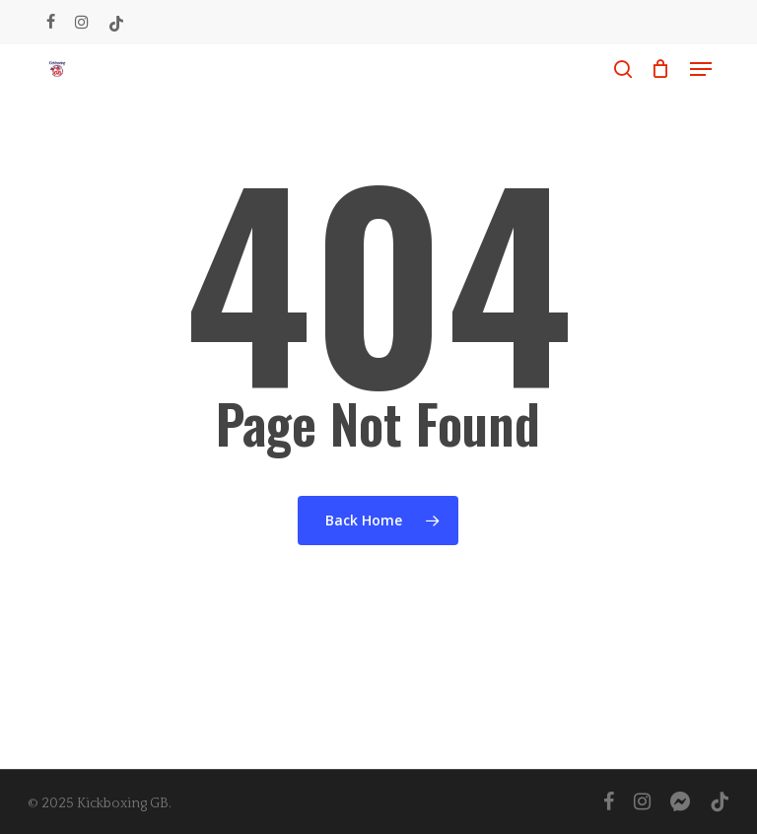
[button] (701, 69)
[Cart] (661, 69)
